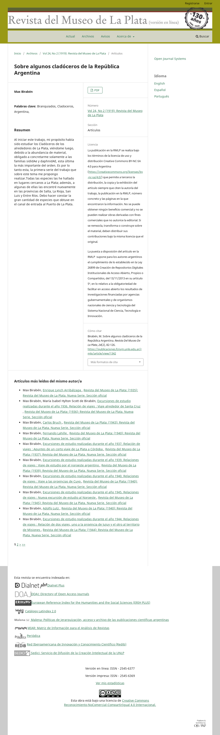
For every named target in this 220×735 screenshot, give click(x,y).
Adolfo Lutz (51, 508)
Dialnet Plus (55, 585)
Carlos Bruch (52, 422)
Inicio (17, 53)
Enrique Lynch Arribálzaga (62, 390)
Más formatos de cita (104, 362)
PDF (96, 90)
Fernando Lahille (55, 433)
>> (23, 544)
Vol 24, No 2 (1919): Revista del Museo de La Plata (74, 53)
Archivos (88, 36)
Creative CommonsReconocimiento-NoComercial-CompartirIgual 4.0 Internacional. (110, 702)
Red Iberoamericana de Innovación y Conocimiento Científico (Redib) (76, 644)
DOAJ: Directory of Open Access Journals (60, 594)
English (159, 83)
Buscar (202, 36)
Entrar (208, 3)
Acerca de (124, 36)
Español (160, 90)
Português (161, 96)
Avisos (105, 36)
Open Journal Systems (170, 59)
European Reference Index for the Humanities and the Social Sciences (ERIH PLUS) (90, 602)
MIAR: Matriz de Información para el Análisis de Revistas (68, 628)
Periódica (33, 636)
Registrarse (192, 3)
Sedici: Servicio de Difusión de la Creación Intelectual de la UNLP (69, 653)
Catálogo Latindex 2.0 (40, 611)
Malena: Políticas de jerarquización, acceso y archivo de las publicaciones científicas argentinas (91, 620)
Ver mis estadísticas (110, 683)
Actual (70, 36)
